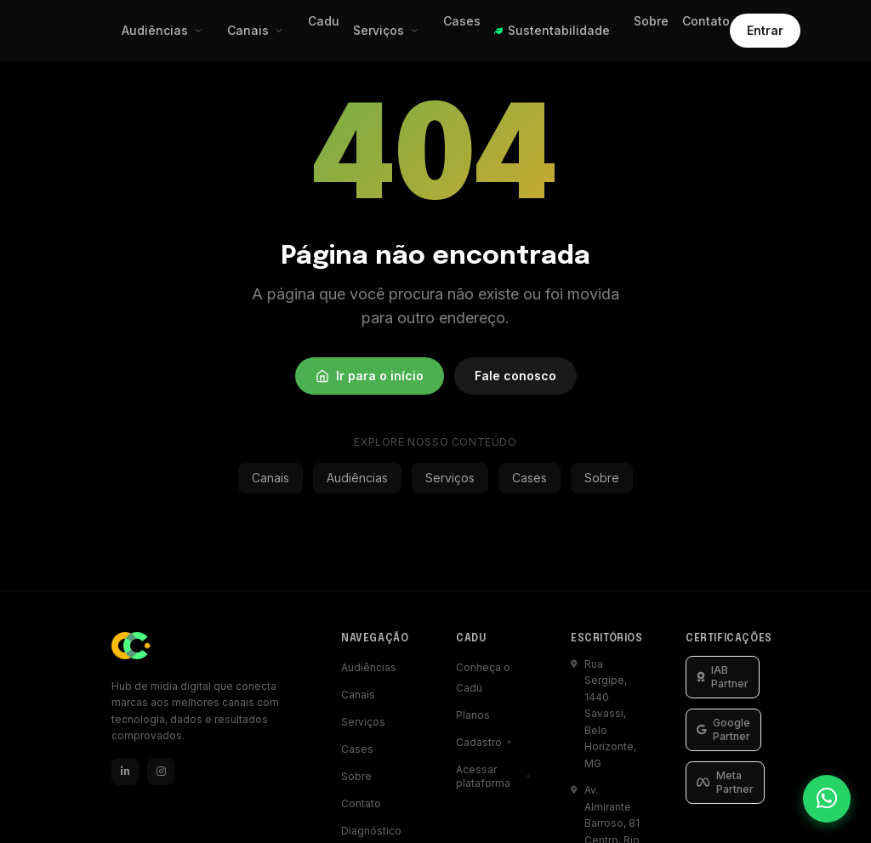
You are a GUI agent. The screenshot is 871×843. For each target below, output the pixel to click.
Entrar (765, 30)
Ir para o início (370, 375)
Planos (473, 715)
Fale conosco (515, 375)
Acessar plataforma (493, 776)
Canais (255, 30)
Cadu (323, 21)
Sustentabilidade (552, 30)
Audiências (162, 30)
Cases (462, 21)
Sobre (651, 21)
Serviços (386, 30)
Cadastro (484, 742)
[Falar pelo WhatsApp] (827, 799)
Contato (706, 21)
